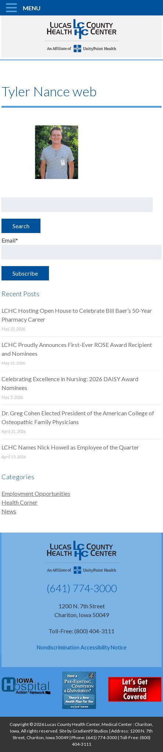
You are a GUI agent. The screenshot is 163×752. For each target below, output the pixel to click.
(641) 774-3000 (81, 588)
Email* (81, 248)
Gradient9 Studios (90, 731)
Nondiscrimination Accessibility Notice (82, 647)
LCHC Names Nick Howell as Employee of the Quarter (70, 447)
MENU (31, 7)
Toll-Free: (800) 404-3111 (81, 630)
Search (21, 225)
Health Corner (19, 502)
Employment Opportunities (35, 493)
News (8, 511)
